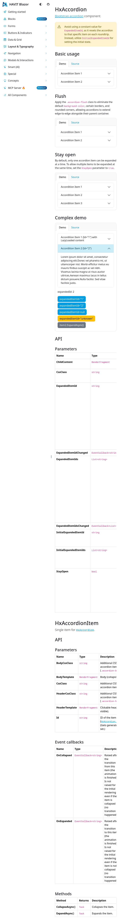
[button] (25, 26)
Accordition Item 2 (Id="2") (76, 248)
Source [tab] (75, 63)
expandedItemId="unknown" (76, 318)
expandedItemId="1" (72, 299)
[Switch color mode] (41, 4)
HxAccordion (85, 630)
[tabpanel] (85, 78)
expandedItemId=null (72, 312)
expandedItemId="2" (72, 305)
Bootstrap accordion (69, 16)
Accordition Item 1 (71, 73)
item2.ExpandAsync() (72, 325)
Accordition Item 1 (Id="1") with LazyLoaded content (79, 238)
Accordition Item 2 (71, 81)
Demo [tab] (62, 63)
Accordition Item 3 (71, 203)
